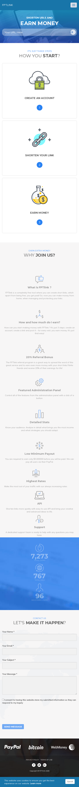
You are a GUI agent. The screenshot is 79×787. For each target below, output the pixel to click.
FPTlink (7, 5)
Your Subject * (9, 660)
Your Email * (8, 646)
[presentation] (24, 714)
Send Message (13, 726)
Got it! (70, 781)
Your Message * (9, 674)
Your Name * (8, 631)
